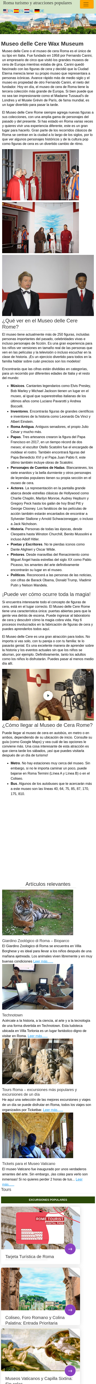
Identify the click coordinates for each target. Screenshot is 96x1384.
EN (8, 11)
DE (39, 11)
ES (18, 11)
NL (28, 11)
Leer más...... (43, 961)
